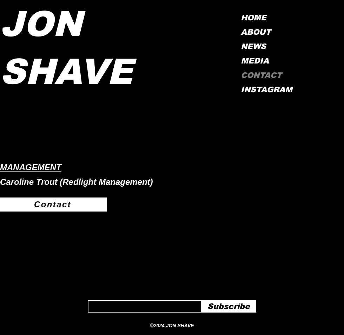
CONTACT (261, 75)
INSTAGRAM (265, 89)
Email (93, 298)
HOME (253, 17)
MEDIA (255, 60)
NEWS (253, 46)
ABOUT (256, 32)
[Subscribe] (228, 307)
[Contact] (53, 204)
